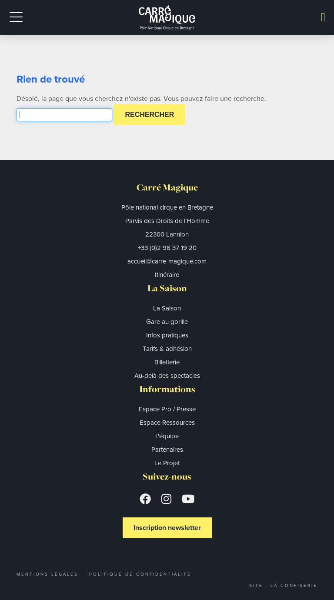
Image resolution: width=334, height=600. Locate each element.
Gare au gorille (167, 322)
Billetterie (167, 362)
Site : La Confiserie (283, 585)
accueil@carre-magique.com (167, 261)
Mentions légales (47, 574)
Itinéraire (167, 275)
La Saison (167, 308)
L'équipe (167, 436)
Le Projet (167, 463)
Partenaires (167, 449)
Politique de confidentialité (140, 574)
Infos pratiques (167, 335)
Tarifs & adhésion (167, 348)
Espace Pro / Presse (167, 409)
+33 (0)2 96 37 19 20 (167, 248)
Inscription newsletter (167, 528)
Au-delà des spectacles (167, 375)
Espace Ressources (167, 422)
